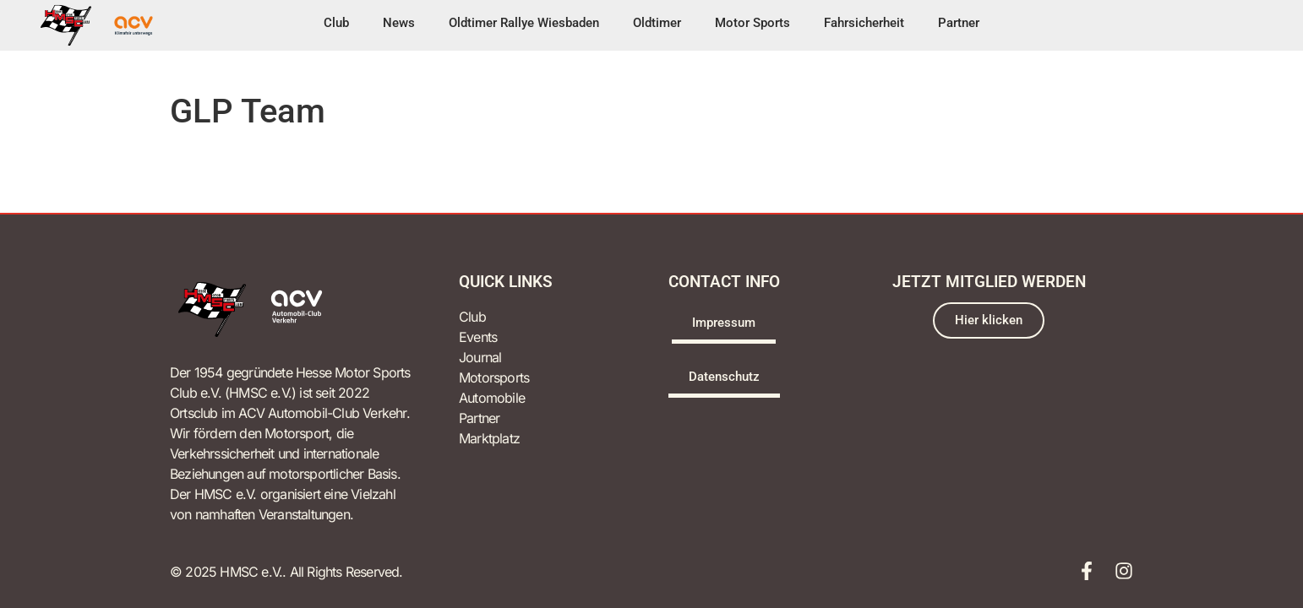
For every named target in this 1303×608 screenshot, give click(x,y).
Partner (479, 418)
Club (472, 316)
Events (478, 336)
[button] (336, 25)
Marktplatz (489, 438)
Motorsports (494, 377)
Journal (480, 357)
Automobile (492, 397)
